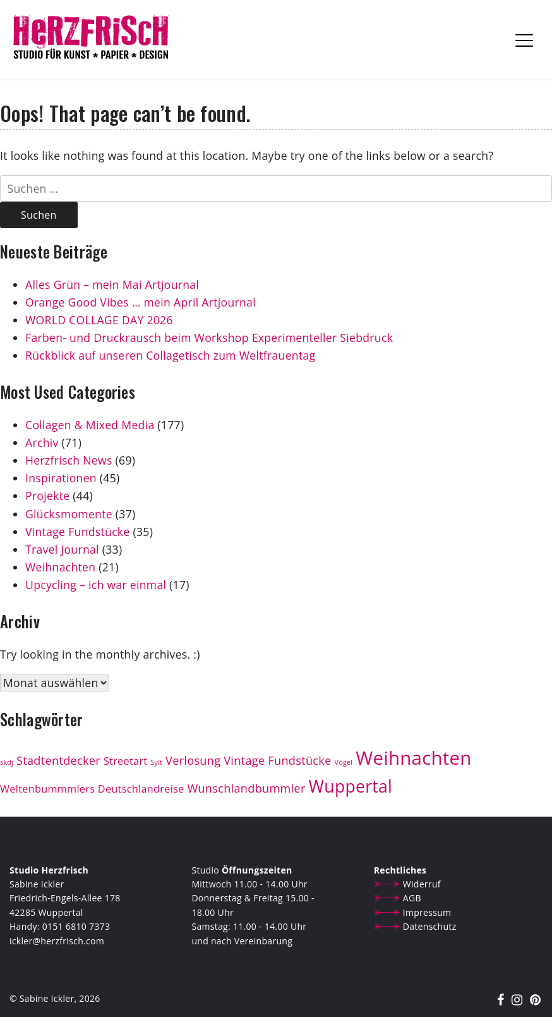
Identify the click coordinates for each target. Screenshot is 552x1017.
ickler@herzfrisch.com (56, 941)
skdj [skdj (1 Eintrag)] (6, 762)
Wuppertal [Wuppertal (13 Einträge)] (351, 786)
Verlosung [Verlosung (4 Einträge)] (192, 760)
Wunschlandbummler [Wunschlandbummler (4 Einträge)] (246, 788)
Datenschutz (430, 926)
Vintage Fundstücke (77, 531)
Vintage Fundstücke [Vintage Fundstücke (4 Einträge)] (277, 760)
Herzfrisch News (68, 460)
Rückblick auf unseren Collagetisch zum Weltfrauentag (171, 355)
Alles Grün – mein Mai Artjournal (112, 284)
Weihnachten (60, 567)
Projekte (47, 495)
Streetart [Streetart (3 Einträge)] (126, 761)
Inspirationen (61, 477)
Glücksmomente (68, 513)
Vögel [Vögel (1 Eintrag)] (344, 762)
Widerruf (422, 884)
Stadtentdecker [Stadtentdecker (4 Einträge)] (58, 760)
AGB (412, 898)
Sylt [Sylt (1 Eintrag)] (156, 762)
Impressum (427, 912)
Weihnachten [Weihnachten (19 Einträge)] (413, 757)
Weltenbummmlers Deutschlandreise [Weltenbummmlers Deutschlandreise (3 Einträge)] (92, 789)
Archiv (42, 442)
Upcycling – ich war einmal (95, 584)
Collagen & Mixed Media (89, 424)
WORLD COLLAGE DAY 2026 (99, 319)
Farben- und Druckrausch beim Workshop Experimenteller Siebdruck (209, 337)
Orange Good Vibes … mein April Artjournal (140, 302)
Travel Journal (62, 549)
